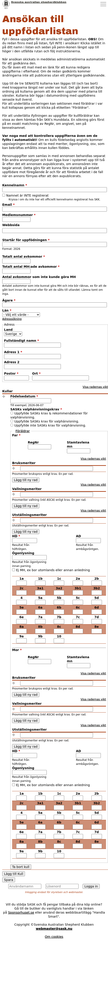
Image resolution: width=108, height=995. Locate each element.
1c (59, 578)
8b (40, 626)
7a (40, 617)
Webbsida (11, 225)
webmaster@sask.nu (54, 928)
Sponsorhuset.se (21, 912)
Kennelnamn (14, 185)
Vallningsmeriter (27, 489)
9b (40, 636)
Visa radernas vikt (95, 386)
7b (59, 617)
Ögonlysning (23, 553)
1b (40, 578)
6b (59, 607)
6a (40, 607)
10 (59, 636)
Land (8, 329)
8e (97, 626)
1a (21, 578)
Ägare (8, 300)
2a (78, 578)
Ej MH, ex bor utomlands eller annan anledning (53, 570)
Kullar (7, 391)
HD (16, 536)
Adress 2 (12, 362)
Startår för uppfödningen (26, 240)
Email (8, 204)
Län (6, 310)
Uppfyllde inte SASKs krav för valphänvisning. (50, 425)
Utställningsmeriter (29, 515)
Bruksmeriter (23, 463)
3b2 (96, 588)
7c (78, 617)
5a (40, 598)
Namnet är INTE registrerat (27, 195)
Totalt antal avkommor (23, 256)
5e (21, 607)
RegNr (33, 442)
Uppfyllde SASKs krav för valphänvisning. (46, 421)
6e (21, 617)
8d (78, 626)
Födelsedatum (24, 396)
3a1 (40, 588)
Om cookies (54, 936)
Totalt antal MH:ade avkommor (31, 266)
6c (78, 607)
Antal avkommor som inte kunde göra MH (39, 277)
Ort (36, 373)
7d (96, 617)
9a (21, 636)
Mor (17, 650)
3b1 (78, 588)
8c (59, 626)
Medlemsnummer (18, 215)
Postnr (11, 373)
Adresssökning (12, 318)
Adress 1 (13, 352)
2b (96, 578)
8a (21, 626)
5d (96, 598)
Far (16, 435)
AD (78, 536)
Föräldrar (22, 431)
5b (59, 598)
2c (22, 588)
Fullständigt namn (21, 340)
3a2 (59, 588)
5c (78, 598)
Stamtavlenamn (78, 444)
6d (96, 607)
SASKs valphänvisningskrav (36, 409)
